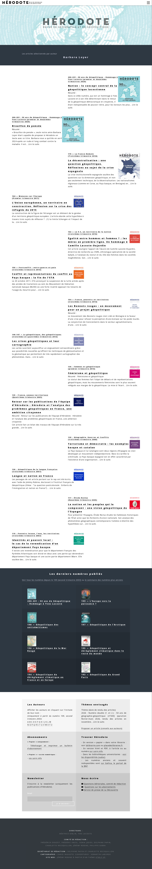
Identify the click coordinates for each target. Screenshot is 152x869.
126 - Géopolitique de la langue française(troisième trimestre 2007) (35, 470)
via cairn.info (35, 758)
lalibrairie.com (93, 745)
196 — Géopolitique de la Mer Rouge (47, 648)
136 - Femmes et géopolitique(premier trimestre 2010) (84, 368)
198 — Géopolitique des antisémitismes (43, 625)
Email (29, 793)
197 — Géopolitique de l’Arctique (103, 623)
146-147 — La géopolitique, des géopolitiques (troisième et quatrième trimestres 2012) (36, 336)
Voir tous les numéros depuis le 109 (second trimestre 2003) (51, 580)
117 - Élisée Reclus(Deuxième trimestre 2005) (82, 499)
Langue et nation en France (32, 476)
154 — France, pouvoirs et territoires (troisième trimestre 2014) (88, 301)
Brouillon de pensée (27, 126)
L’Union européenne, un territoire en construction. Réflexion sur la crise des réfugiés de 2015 (42, 206)
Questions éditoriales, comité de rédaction (105, 784)
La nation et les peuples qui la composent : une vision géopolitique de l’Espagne (97, 508)
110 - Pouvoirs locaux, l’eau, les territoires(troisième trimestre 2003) (35, 535)
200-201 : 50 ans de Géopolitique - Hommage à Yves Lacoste (48, 601)
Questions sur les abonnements (100, 787)
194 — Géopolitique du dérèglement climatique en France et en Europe (45, 676)
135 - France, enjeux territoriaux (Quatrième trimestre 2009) (30, 396)
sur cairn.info (96, 751)
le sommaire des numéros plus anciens (104, 580)
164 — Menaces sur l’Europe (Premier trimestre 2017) (27, 197)
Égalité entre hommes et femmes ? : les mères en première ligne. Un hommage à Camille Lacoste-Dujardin (98, 242)
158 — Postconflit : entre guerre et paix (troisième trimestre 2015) (34, 269)
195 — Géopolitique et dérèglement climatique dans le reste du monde (102, 649)
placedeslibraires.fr (113, 745)
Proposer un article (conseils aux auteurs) (101, 728)
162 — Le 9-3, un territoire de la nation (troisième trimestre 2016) (89, 233)
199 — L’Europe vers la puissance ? (96, 601)
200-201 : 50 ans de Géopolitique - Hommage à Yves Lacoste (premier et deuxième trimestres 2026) (93, 79)
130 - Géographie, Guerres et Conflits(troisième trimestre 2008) (88, 438)
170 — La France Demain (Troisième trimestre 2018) (83, 155)
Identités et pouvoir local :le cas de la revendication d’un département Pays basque (35, 544)
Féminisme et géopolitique (88, 373)
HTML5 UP (100, 857)
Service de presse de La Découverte (101, 790)
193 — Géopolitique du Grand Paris (100, 674)
